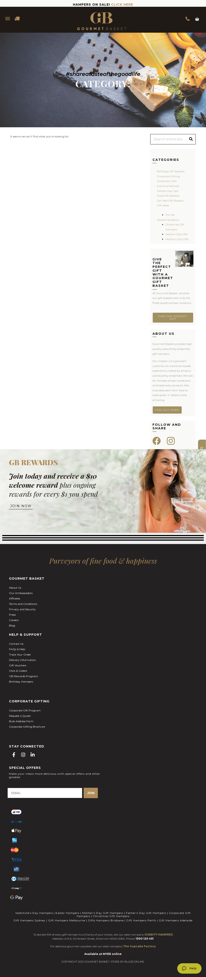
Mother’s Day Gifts (177, 239)
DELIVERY (17, 19)
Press (12, 614)
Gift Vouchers (17, 665)
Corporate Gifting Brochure (27, 726)
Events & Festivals (168, 186)
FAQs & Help (17, 649)
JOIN (90, 793)
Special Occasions (168, 219)
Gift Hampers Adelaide (176, 920)
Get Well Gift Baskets (170, 200)
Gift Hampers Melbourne (66, 920)
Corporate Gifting (168, 176)
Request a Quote (20, 715)
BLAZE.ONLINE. (135, 961)
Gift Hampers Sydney (29, 920)
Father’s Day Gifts (177, 234)
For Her (170, 214)
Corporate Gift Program (25, 710)
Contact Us (16, 643)
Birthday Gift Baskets (170, 171)
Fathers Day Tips (167, 191)
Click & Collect (18, 670)
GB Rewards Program (23, 676)
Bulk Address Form (21, 721)
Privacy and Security (22, 609)
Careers (14, 620)
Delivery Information (22, 660)
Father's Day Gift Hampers (146, 913)
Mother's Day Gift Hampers (102, 913)
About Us (15, 587)
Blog (12, 625)
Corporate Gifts (167, 181)
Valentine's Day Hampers (34, 913)
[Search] (190, 139)
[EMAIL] (44, 793)
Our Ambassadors (21, 593)
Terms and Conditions (23, 604)
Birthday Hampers (21, 681)
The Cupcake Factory (139, 946)
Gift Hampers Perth (141, 920)
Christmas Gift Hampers (111, 916)
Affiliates (14, 598)
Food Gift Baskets (168, 195)
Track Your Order (20, 654)
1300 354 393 (187, 19)
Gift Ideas (163, 205)
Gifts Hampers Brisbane (106, 920)
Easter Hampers (67, 913)
